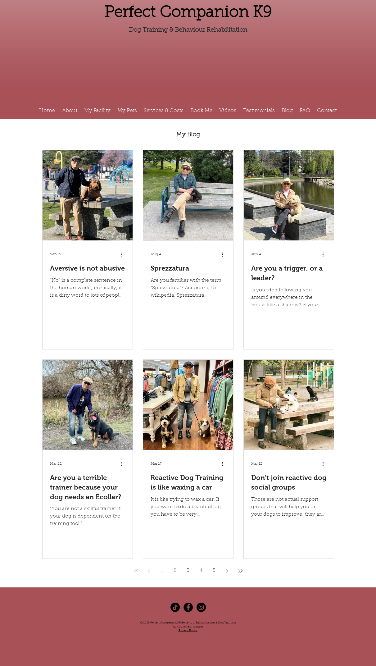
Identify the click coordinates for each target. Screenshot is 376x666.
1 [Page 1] (162, 570)
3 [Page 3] (188, 570)
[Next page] (227, 570)
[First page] (136, 570)
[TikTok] (175, 607)
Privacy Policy (188, 630)
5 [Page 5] (214, 570)
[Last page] (240, 570)
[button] (164, 111)
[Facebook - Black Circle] (188, 607)
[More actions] (124, 254)
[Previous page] (149, 570)
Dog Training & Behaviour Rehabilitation (188, 30)
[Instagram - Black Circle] (201, 607)
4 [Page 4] (201, 570)
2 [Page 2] (175, 570)
